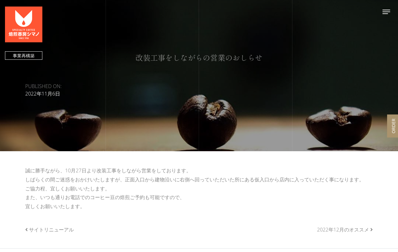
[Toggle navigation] (386, 11)
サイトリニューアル (51, 229)
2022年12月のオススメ (343, 229)
